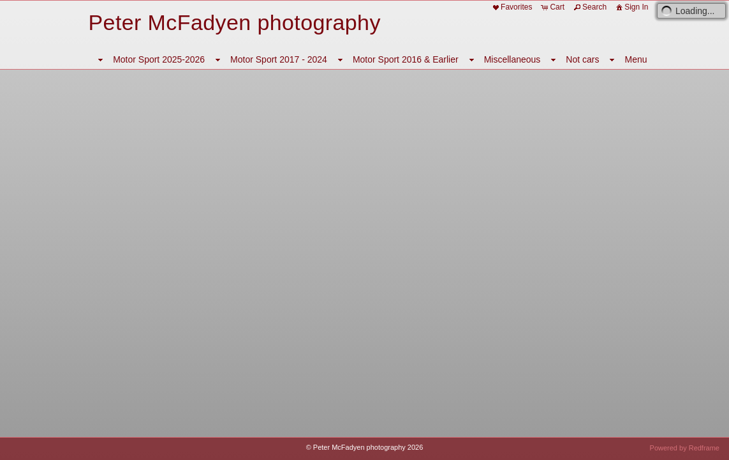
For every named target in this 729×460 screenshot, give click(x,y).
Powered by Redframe (684, 448)
